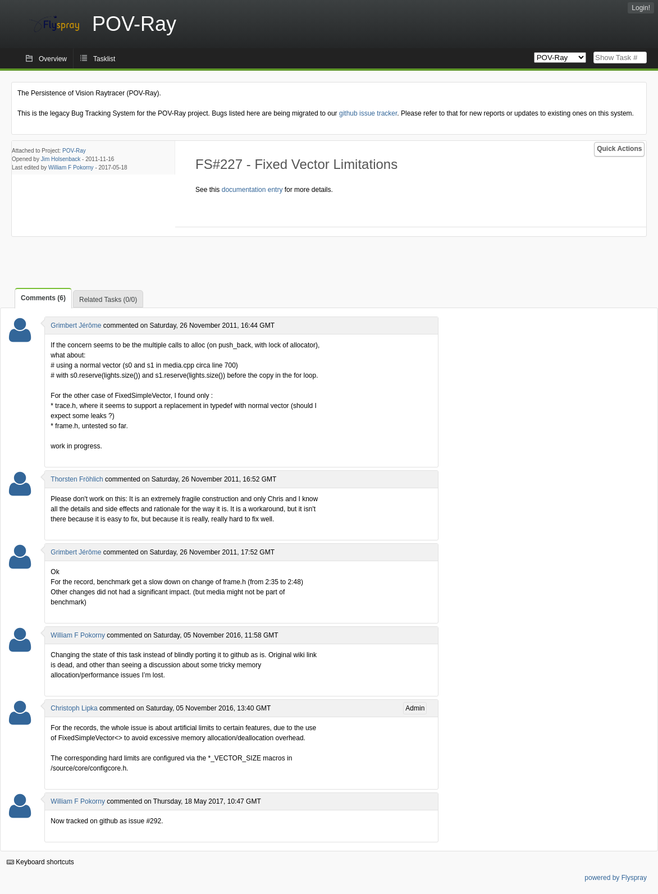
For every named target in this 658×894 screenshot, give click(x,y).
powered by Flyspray (615, 878)
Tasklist (104, 59)
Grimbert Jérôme (76, 325)
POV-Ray (74, 151)
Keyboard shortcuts (40, 862)
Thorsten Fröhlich (77, 479)
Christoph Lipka (74, 708)
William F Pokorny (71, 167)
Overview (53, 59)
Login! (641, 8)
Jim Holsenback (61, 159)
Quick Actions (619, 149)
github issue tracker (368, 113)
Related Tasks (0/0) (108, 300)
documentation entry (252, 190)
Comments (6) (43, 298)
